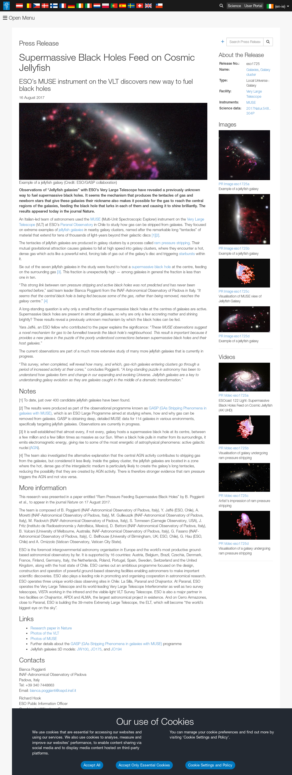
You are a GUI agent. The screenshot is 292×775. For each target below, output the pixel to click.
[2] (157, 235)
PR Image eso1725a (234, 184)
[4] (46, 301)
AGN (34, 447)
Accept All (92, 765)
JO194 (116, 649)
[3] (59, 272)
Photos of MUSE (44, 638)
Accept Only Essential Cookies (144, 765)
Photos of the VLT (45, 633)
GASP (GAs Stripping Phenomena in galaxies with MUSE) (116, 643)
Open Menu (19, 18)
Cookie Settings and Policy (210, 765)
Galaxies (252, 70)
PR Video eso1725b (234, 448)
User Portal (253, 5)
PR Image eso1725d (234, 336)
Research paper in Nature (51, 628)
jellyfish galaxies (71, 229)
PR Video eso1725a (233, 395)
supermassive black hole (151, 266)
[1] (153, 235)
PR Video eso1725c (233, 495)
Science (234, 5)
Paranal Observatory (76, 224)
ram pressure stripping (172, 242)
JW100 (82, 649)
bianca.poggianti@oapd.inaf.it (53, 690)
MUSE (95, 219)
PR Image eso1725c (234, 291)
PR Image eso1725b (234, 248)
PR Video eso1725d (234, 543)
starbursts (187, 253)
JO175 (96, 649)
